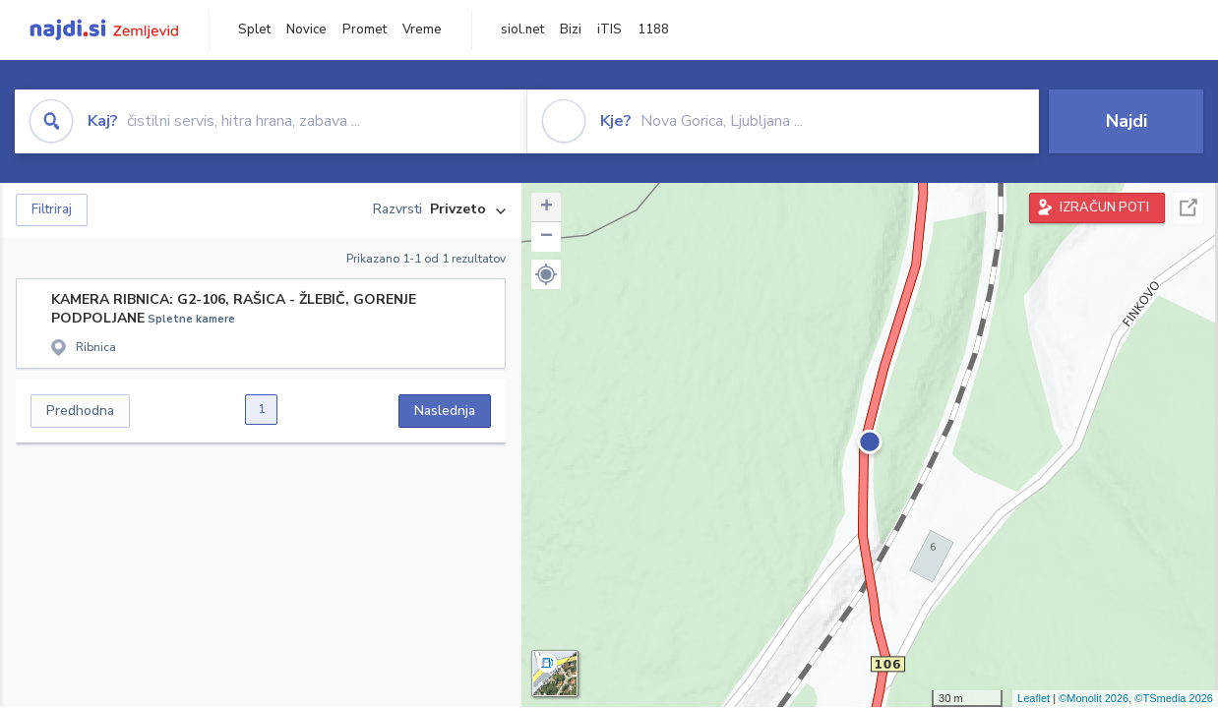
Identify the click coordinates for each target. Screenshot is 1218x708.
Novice (306, 29)
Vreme (422, 29)
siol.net (522, 29)
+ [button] (546, 207)
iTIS (609, 29)
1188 (653, 29)
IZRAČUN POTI (1104, 207)
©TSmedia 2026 (1173, 698)
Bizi (570, 29)
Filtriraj (51, 209)
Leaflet (1033, 698)
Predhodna (80, 410)
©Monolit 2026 (1093, 698)
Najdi (1126, 121)
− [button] (546, 237)
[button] (546, 274)
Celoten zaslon (1188, 208)
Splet (254, 29)
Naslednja (444, 410)
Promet (364, 29)
